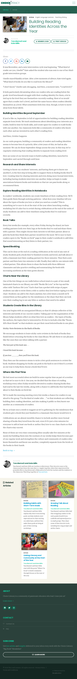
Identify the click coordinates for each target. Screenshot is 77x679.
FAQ (6, 629)
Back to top (9, 450)
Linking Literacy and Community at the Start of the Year (34, 557)
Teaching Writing (61, 17)
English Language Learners (44, 17)
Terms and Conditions (10, 670)
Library (5, 10)
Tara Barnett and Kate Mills (18, 42)
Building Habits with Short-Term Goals (32, 504)
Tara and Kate (42, 472)
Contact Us (8, 624)
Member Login (42, 41)
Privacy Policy (40, 668)
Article (31, 17)
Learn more (8, 601)
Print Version (59, 41)
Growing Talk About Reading (59, 504)
